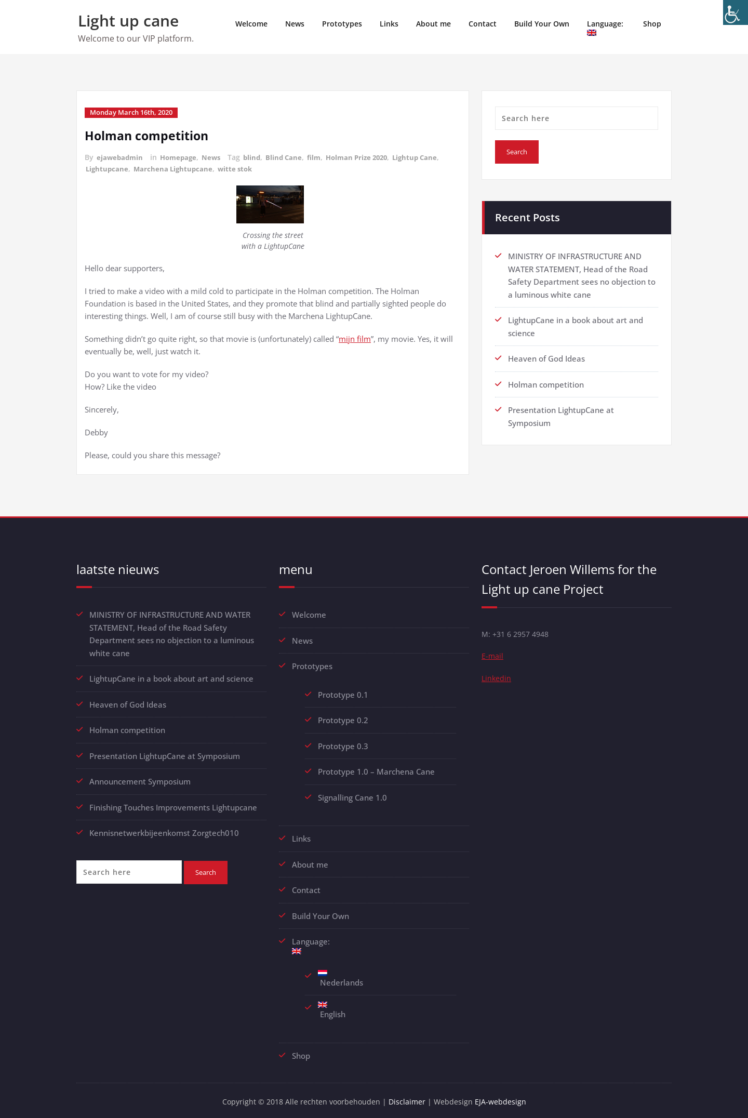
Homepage (181, 157)
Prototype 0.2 (343, 718)
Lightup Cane (431, 157)
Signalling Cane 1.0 (352, 794)
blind (258, 157)
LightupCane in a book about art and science (171, 676)
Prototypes (342, 24)
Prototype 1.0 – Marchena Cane (376, 769)
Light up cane (128, 20)
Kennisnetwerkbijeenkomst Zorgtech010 (164, 829)
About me (433, 24)
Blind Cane (291, 157)
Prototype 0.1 (343, 692)
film (322, 157)
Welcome (251, 24)
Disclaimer (409, 1097)
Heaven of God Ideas (546, 357)
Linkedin (497, 679)
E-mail (493, 656)
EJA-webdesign (504, 1097)
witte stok (240, 167)
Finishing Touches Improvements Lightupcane (173, 803)
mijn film (355, 337)
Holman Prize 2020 (368, 157)
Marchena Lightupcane (176, 167)
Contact (483, 24)
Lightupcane (108, 167)
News (294, 24)
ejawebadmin (121, 157)
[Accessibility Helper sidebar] (735, 12)
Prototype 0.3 (344, 743)
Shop (652, 24)
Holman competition (148, 134)
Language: (606, 27)
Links (389, 24)
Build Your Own (541, 24)
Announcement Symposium (140, 778)
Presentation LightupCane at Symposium (164, 753)
